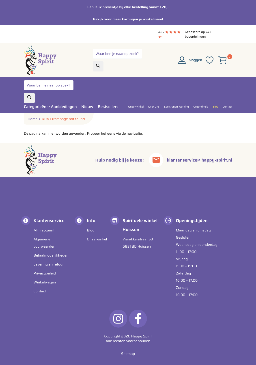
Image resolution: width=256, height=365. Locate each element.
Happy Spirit (141, 336)
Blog (91, 230)
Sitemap (128, 353)
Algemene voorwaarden (45, 242)
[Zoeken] (98, 66)
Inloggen (190, 60)
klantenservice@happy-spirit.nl (199, 160)
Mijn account (44, 230)
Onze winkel (97, 239)
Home (33, 119)
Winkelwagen (45, 282)
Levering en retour (49, 264)
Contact (40, 291)
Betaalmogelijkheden (51, 255)
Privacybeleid (45, 273)
